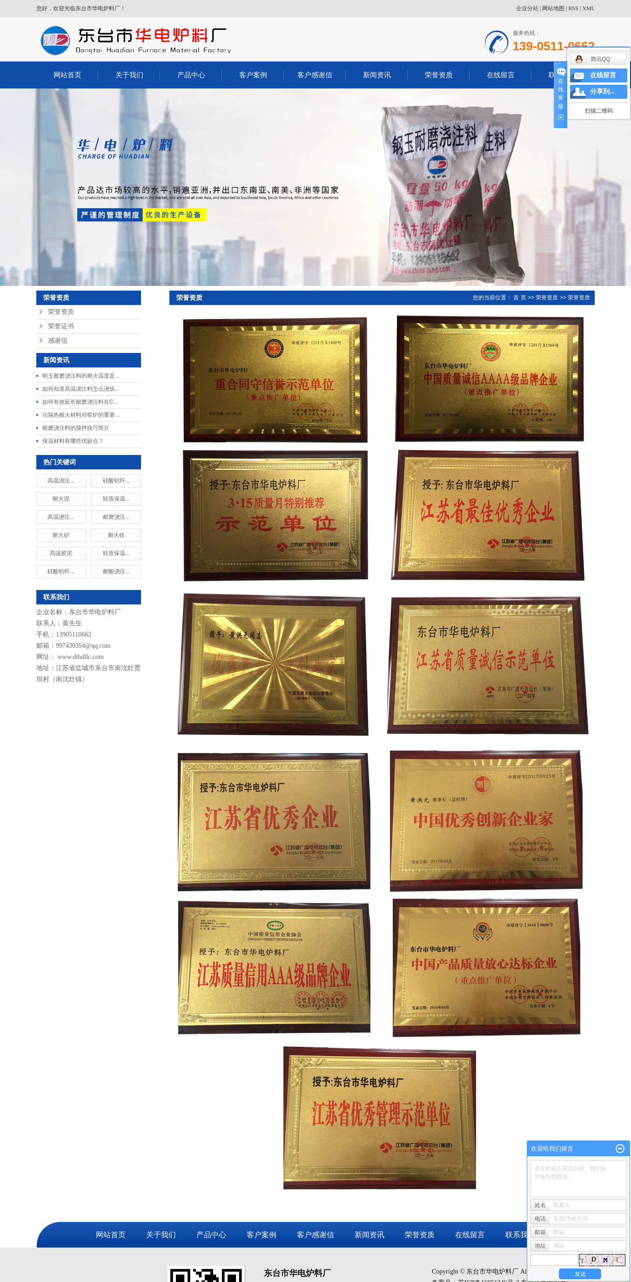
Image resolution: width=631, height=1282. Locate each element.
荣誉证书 (61, 326)
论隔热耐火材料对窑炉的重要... (81, 415)
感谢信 (57, 340)
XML (588, 8)
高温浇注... (60, 480)
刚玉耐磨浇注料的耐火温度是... (81, 376)
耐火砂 (61, 535)
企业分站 (527, 8)
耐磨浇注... (116, 517)
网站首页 (67, 75)
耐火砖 (116, 535)
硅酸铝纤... (116, 480)
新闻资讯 (377, 75)
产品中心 (191, 75)
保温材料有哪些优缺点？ (73, 441)
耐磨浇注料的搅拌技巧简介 (75, 428)
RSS (573, 8)
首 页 (519, 297)
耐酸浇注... (116, 571)
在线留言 (501, 75)
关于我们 (129, 75)
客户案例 (253, 75)
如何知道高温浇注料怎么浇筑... (81, 389)
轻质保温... (116, 498)
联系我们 (520, 1235)
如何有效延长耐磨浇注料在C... (80, 402)
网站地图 (553, 8)
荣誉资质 (439, 75)
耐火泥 (61, 498)
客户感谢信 (314, 75)
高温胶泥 (61, 553)
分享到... (602, 91)
